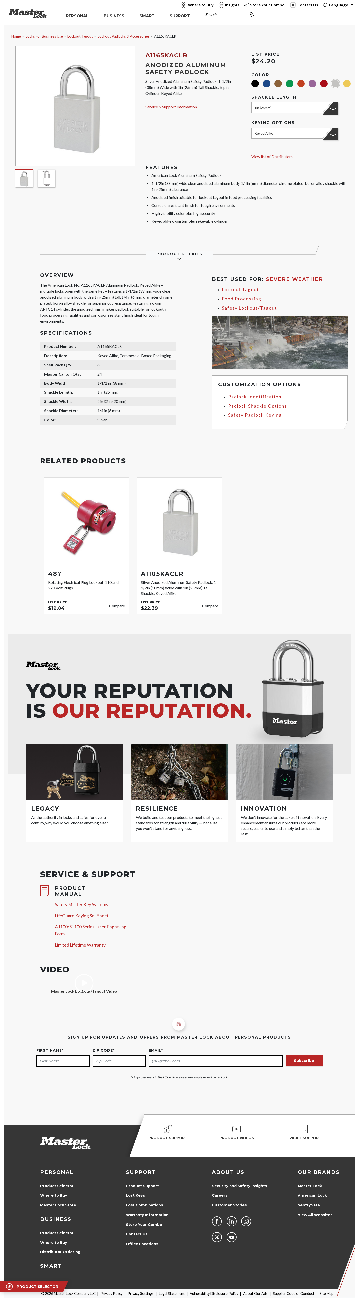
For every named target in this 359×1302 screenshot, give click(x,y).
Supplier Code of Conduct (293, 1293)
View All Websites (315, 1215)
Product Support (142, 1186)
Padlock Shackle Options (257, 406)
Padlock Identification (255, 396)
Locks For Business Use (44, 36)
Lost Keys (135, 1195)
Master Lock (310, 1186)
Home (16, 36)
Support (141, 1172)
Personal (57, 1172)
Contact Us (137, 1234)
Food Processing (241, 298)
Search (210, 14)
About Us (228, 1172)
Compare (117, 605)
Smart (51, 1266)
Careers (220, 1195)
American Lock (312, 1195)
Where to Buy (53, 1195)
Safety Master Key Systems (81, 904)
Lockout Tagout (80, 36)
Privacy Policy (111, 1293)
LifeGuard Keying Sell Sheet (82, 915)
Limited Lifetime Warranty (80, 945)
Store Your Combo (144, 1224)
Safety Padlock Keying (255, 415)
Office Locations (142, 1244)
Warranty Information (147, 1215)
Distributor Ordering (60, 1252)
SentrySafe (309, 1205)
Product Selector (57, 1186)
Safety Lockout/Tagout (249, 308)
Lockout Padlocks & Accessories (124, 36)
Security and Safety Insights (239, 1186)
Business (55, 1219)
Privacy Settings (141, 1293)
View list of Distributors (272, 156)
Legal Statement (172, 1293)
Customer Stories (229, 1205)
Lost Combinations (144, 1205)
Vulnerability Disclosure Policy (214, 1293)
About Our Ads (255, 1293)
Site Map (326, 1293)
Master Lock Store (58, 1205)
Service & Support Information (171, 106)
